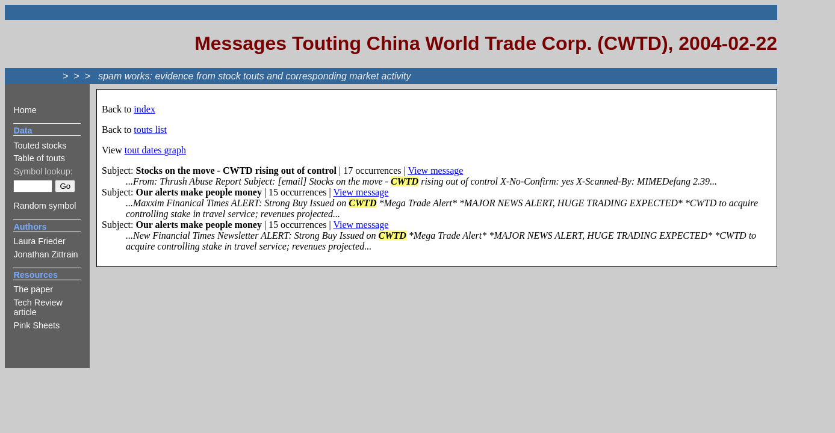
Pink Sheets (36, 325)
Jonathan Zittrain (45, 254)
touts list (150, 129)
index (144, 109)
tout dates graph (155, 150)
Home (24, 110)
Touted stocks (39, 145)
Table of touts (39, 158)
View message (435, 170)
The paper (33, 289)
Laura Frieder (39, 241)
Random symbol (44, 205)
